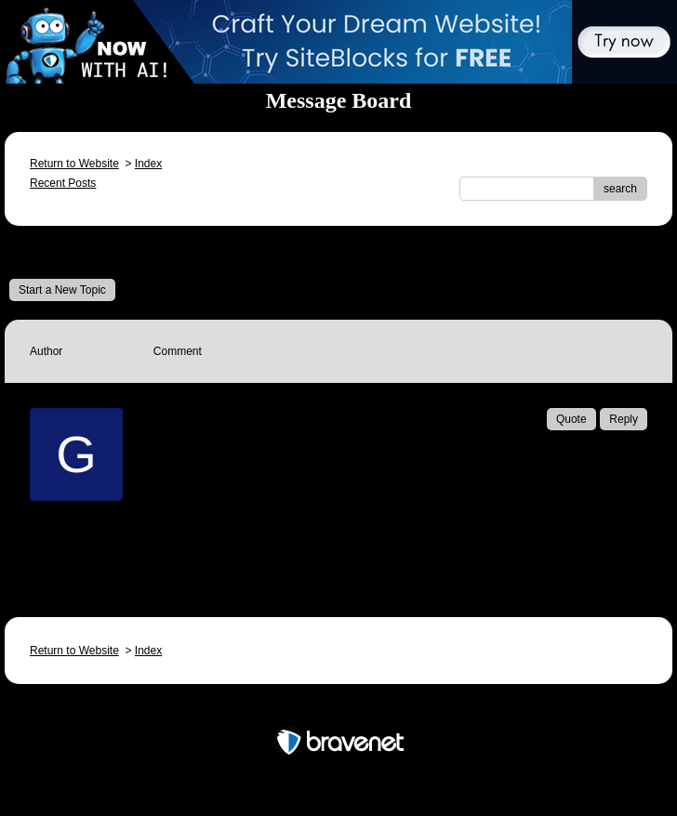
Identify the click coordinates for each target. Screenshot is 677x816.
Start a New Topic (62, 289)
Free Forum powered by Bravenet (338, 710)
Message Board (70, 251)
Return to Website (74, 163)
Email (195, 539)
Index (148, 163)
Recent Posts (63, 183)
